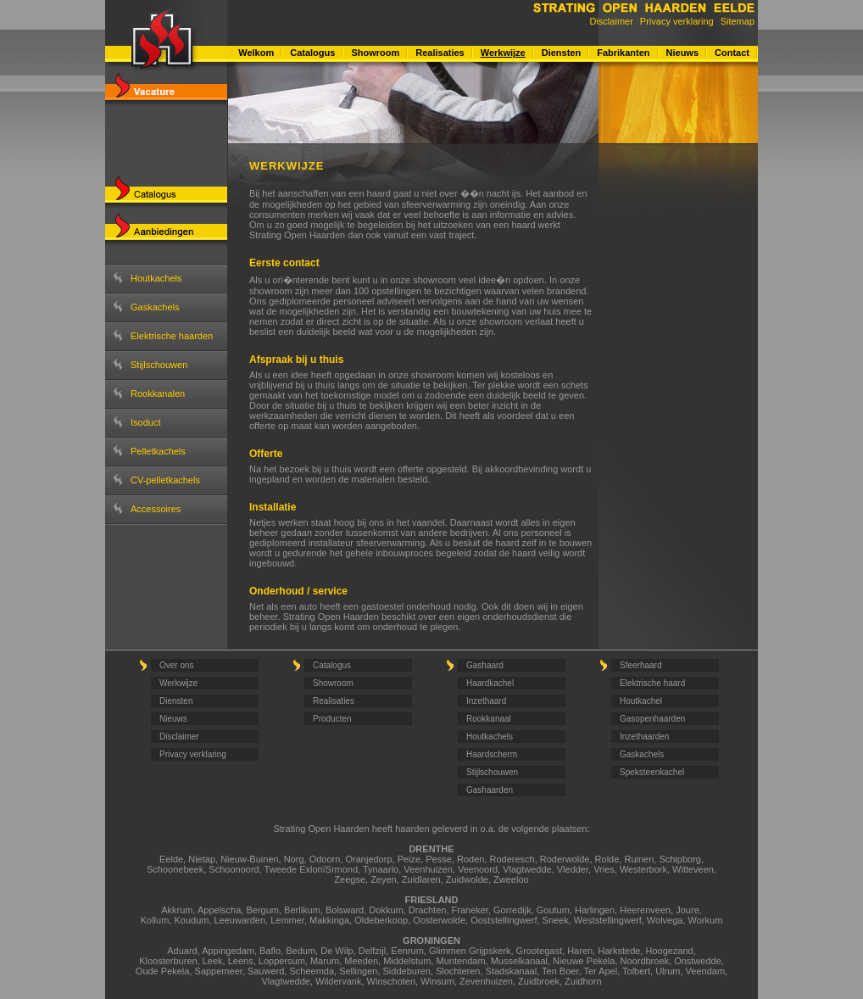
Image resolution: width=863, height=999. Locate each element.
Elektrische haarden (172, 336)
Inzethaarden (644, 736)
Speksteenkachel (652, 772)
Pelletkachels (158, 451)
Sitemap (737, 21)
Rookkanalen (158, 393)
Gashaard (485, 665)
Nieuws (682, 52)
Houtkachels (156, 278)
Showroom (375, 52)
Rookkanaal (488, 718)
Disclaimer (610, 21)
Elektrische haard (652, 683)
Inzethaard (486, 701)
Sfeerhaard (640, 665)
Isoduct (145, 422)
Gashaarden (489, 790)
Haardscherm (491, 754)
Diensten (561, 52)
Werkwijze (503, 52)
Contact (732, 52)
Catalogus (312, 52)
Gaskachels (155, 307)
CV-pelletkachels (165, 480)
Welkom (256, 52)
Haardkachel (490, 683)
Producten (332, 718)
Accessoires (156, 509)
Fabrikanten (623, 52)
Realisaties (439, 52)
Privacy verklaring (677, 21)
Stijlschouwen (159, 365)
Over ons (176, 665)
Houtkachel (641, 701)
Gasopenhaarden (652, 718)
